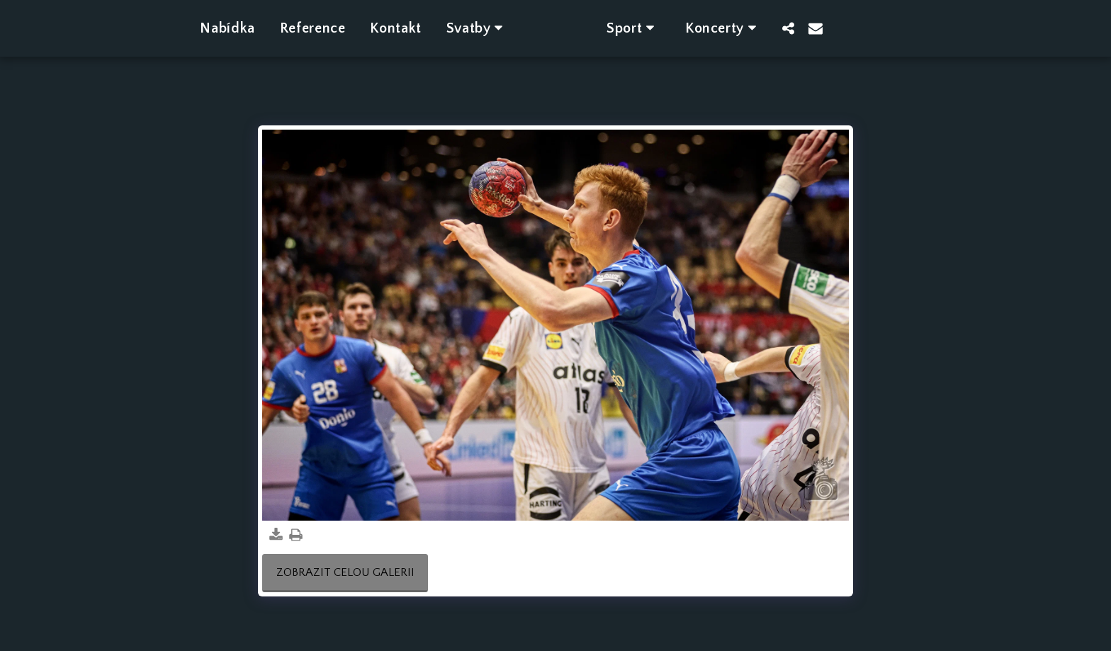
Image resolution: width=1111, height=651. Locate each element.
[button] (457, 28)
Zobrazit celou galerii (345, 572)
